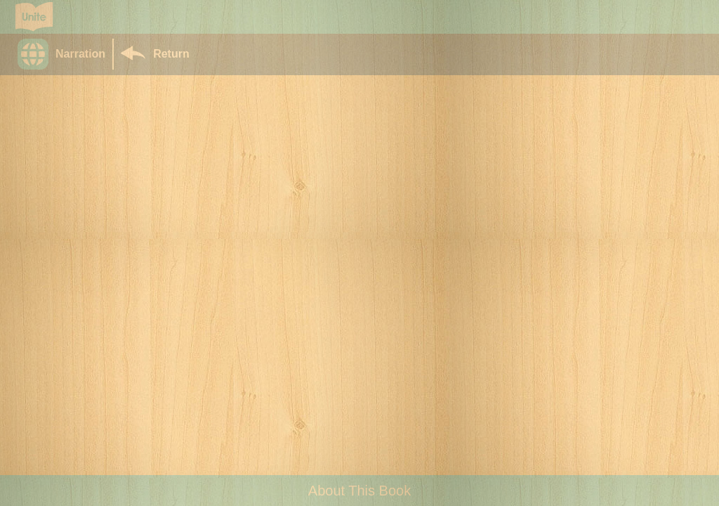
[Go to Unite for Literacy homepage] (34, 16)
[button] (65, 54)
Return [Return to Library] (171, 54)
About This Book (359, 490)
